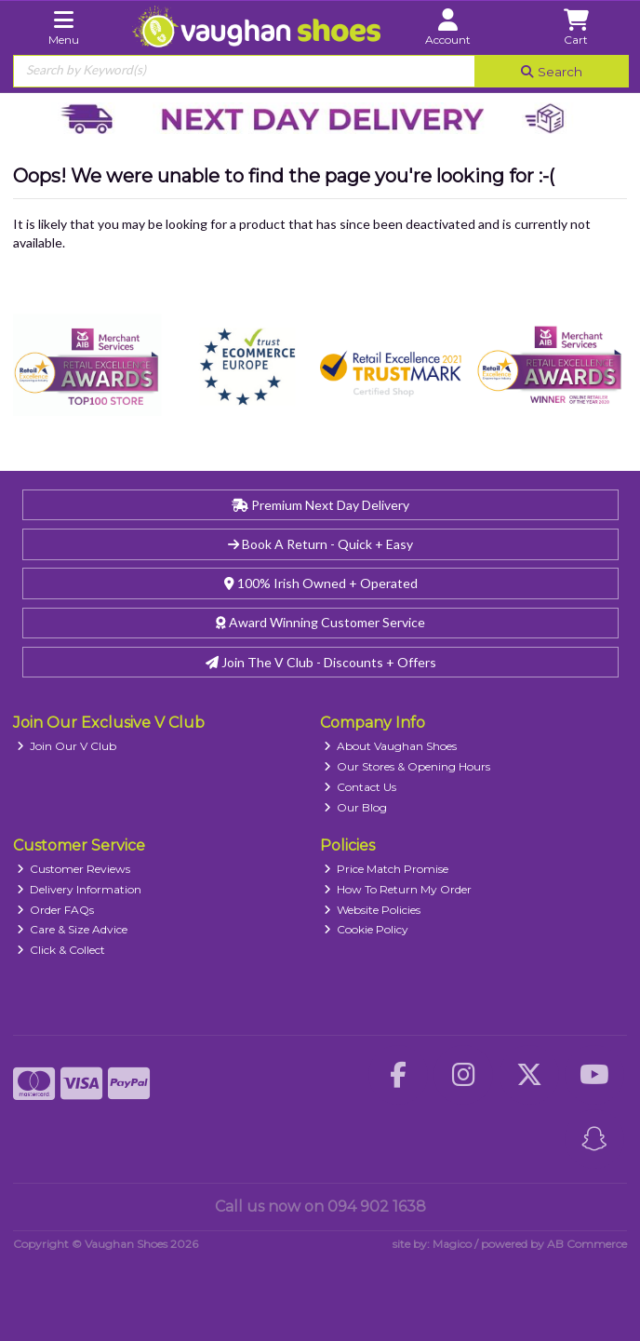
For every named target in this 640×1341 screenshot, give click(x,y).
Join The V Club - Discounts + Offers (321, 662)
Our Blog (356, 807)
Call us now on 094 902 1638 (320, 1206)
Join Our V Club (67, 746)
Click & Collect (61, 950)
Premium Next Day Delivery (320, 505)
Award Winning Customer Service (320, 622)
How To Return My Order (398, 889)
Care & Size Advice (72, 929)
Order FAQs (56, 910)
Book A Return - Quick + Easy (320, 544)
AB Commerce (587, 1244)
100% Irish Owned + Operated (321, 583)
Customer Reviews (74, 869)
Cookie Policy (366, 929)
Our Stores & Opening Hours (407, 766)
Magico (452, 1244)
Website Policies (372, 910)
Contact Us (360, 787)
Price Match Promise (386, 869)
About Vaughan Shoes (391, 746)
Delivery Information (79, 889)
